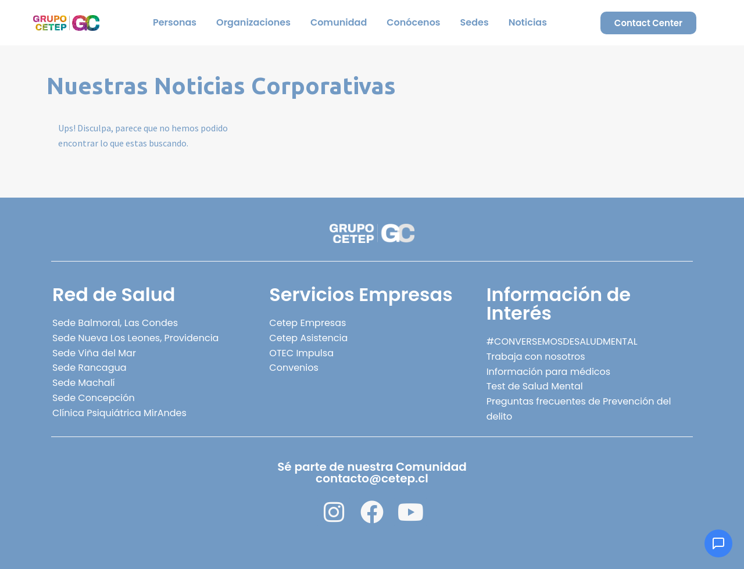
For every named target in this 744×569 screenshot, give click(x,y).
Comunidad (338, 22)
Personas (174, 22)
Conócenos (413, 22)
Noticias (528, 22)
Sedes (474, 22)
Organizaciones (253, 22)
